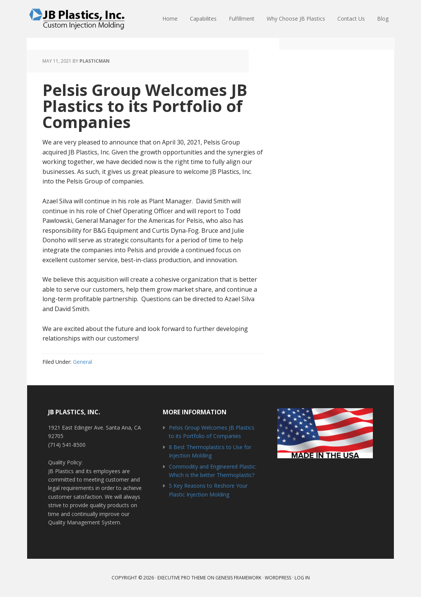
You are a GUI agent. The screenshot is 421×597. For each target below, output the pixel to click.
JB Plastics (76, 19)
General (82, 361)
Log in (302, 577)
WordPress (278, 577)
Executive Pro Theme (181, 577)
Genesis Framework (238, 577)
